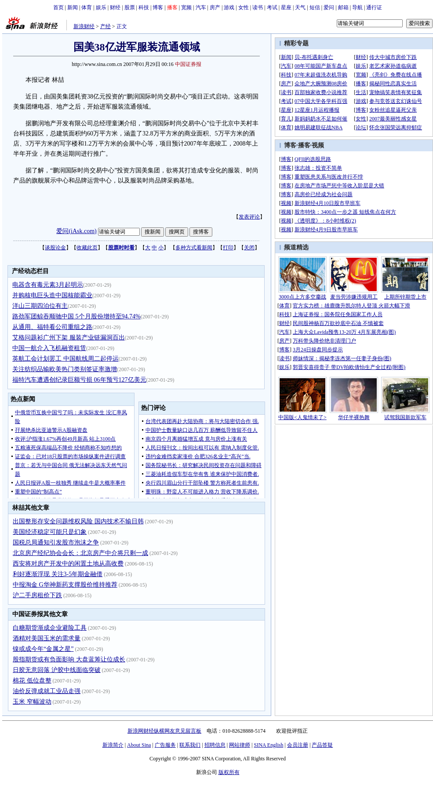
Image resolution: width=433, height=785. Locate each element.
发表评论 (249, 217)
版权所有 (229, 772)
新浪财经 (84, 26)
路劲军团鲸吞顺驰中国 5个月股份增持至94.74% (76, 316)
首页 (58, 7)
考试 (272, 7)
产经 (105, 26)
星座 (286, 7)
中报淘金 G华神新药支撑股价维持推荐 (65, 584)
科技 (143, 7)
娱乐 (101, 7)
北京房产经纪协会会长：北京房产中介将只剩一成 (80, 553)
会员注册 (297, 745)
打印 (228, 248)
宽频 (186, 7)
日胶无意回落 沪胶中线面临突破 (57, 670)
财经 (115, 7)
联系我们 (189, 745)
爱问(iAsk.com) (76, 231)
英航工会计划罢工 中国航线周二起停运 (65, 358)
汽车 (201, 7)
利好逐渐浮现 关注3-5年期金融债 (57, 574)
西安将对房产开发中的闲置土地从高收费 (68, 563)
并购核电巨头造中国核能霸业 (52, 295)
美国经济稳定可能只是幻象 (50, 532)
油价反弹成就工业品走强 (46, 691)
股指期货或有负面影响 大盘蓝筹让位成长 (69, 659)
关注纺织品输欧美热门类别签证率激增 (64, 369)
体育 (86, 7)
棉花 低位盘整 (32, 680)
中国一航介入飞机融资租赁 (49, 348)
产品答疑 (322, 745)
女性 (243, 7)
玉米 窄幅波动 (32, 701)
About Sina (139, 745)
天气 (300, 7)
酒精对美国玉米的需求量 (46, 638)
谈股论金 (55, 248)
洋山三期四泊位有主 (40, 306)
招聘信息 (215, 745)
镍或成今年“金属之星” (43, 649)
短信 (314, 7)
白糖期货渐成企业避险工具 (50, 627)
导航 (357, 7)
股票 (129, 7)
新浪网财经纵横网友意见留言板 (164, 731)
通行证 (374, 7)
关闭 (249, 248)
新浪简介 (113, 745)
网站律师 (239, 745)
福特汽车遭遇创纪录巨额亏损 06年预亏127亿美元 (79, 379)
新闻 (72, 7)
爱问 (329, 7)
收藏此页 (87, 248)
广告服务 (165, 745)
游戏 (229, 7)
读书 (257, 7)
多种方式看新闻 (193, 248)
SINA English (268, 745)
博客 (158, 7)
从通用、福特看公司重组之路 (52, 327)
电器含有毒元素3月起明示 (47, 284)
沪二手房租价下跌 (37, 595)
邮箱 (343, 7)
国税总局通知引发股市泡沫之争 (56, 542)
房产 (215, 7)
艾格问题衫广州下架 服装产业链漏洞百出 (68, 337)
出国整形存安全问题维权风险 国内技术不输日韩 (78, 521)
